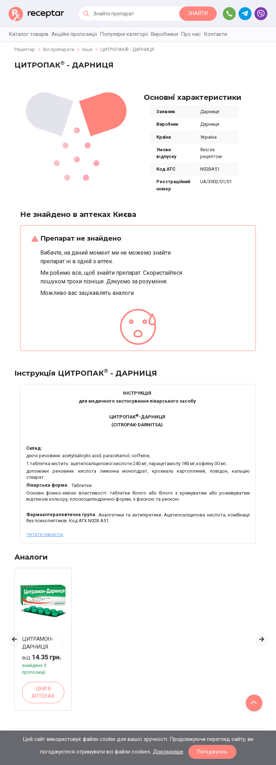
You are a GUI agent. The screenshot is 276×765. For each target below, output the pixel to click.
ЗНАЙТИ (198, 13)
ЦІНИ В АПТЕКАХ (43, 692)
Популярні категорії (124, 34)
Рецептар (24, 49)
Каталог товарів (29, 34)
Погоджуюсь (212, 752)
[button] (14, 639)
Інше (87, 49)
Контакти (215, 34)
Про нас (191, 34)
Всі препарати (58, 49)
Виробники (164, 34)
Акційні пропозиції (74, 34)
